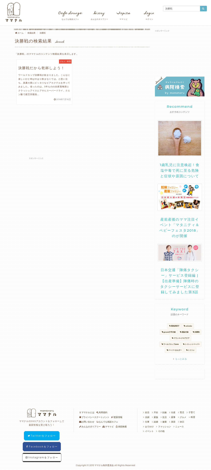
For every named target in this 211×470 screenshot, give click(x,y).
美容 (171, 421)
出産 (171, 412)
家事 (171, 417)
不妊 (154, 412)
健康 (163, 421)
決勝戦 (196, 332)
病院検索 (121, 426)
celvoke (187, 326)
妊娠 (163, 412)
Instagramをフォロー (41, 457)
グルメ (181, 417)
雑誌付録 (184, 332)
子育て (190, 412)
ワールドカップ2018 (170, 344)
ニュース (178, 426)
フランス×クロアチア (180, 338)
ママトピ (108, 426)
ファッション (163, 426)
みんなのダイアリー (90, 426)
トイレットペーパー (191, 344)
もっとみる (179, 358)
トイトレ (190, 350)
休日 (180, 421)
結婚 (154, 421)
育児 (180, 412)
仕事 (145, 421)
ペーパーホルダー (174, 350)
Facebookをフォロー (42, 446)
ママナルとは (86, 412)
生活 (163, 417)
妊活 (145, 412)
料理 (191, 417)
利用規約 (101, 412)
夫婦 (145, 417)
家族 (154, 417)
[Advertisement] (82, 131)
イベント (148, 431)
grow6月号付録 (169, 332)
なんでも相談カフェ (107, 421)
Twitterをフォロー (42, 435)
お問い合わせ (86, 421)
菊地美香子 (174, 326)
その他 (160, 431)
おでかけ (148, 426)
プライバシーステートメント (94, 417)
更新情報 (116, 417)
